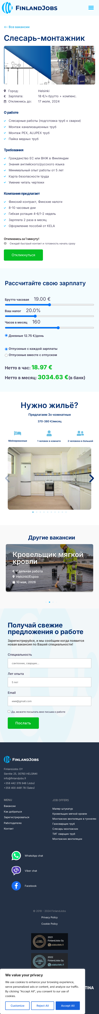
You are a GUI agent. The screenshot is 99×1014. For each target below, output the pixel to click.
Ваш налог (13, 311)
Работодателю (13, 823)
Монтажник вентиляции (67, 838)
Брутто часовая (17, 299)
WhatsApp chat (34, 855)
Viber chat (31, 870)
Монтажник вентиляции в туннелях (74, 818)
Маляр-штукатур (62, 808)
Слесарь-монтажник (65, 828)
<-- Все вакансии (17, 27)
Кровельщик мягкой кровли (69, 813)
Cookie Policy (49, 923)
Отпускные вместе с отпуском (31, 355)
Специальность (20, 654)
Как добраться (13, 811)
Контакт (9, 828)
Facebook (31, 885)
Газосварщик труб (63, 823)
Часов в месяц (16, 322)
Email (12, 693)
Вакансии (10, 805)
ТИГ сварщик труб (63, 833)
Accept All (68, 1005)
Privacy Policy (49, 917)
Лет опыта (16, 674)
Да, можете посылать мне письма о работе (38, 711)
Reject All (43, 1005)
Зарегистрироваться (16, 817)
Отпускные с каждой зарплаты (31, 349)
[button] (91, 7)
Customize (17, 1005)
